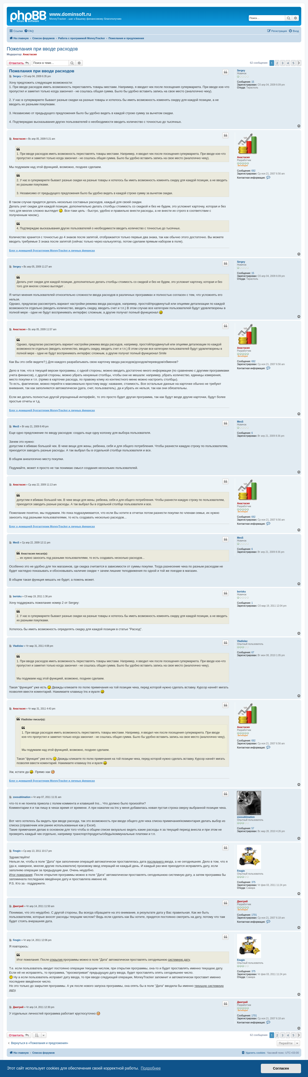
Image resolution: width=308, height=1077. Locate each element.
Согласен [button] (281, 1068)
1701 (254, 915)
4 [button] (288, 63)
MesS (240, 421)
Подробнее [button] (151, 1068)
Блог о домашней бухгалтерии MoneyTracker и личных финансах (52, 250)
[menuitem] (29, 31)
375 (253, 882)
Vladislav (242, 641)
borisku (241, 591)
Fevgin (241, 871)
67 (252, 652)
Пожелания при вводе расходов (42, 48)
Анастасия (30, 54)
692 (253, 170)
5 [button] (293, 63)
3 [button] (282, 63)
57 (252, 828)
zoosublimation (246, 817)
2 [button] (277, 63)
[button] (298, 63)
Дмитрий (242, 901)
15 (252, 82)
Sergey (241, 70)
